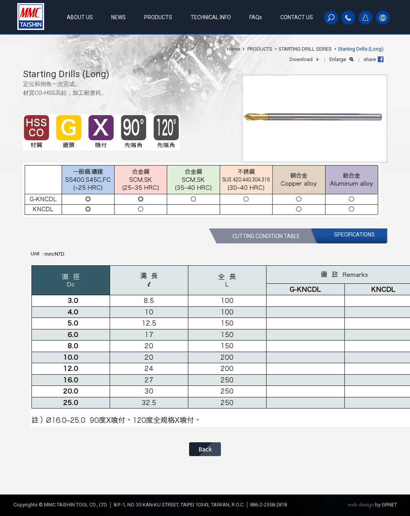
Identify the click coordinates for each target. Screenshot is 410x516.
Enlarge (337, 59)
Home (233, 49)
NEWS (118, 17)
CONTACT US (296, 17)
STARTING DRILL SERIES (305, 49)
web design (361, 505)
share (370, 59)
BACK (205, 449)
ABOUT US (80, 17)
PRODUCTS (158, 17)
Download (301, 59)
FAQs (255, 17)
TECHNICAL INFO (211, 17)
